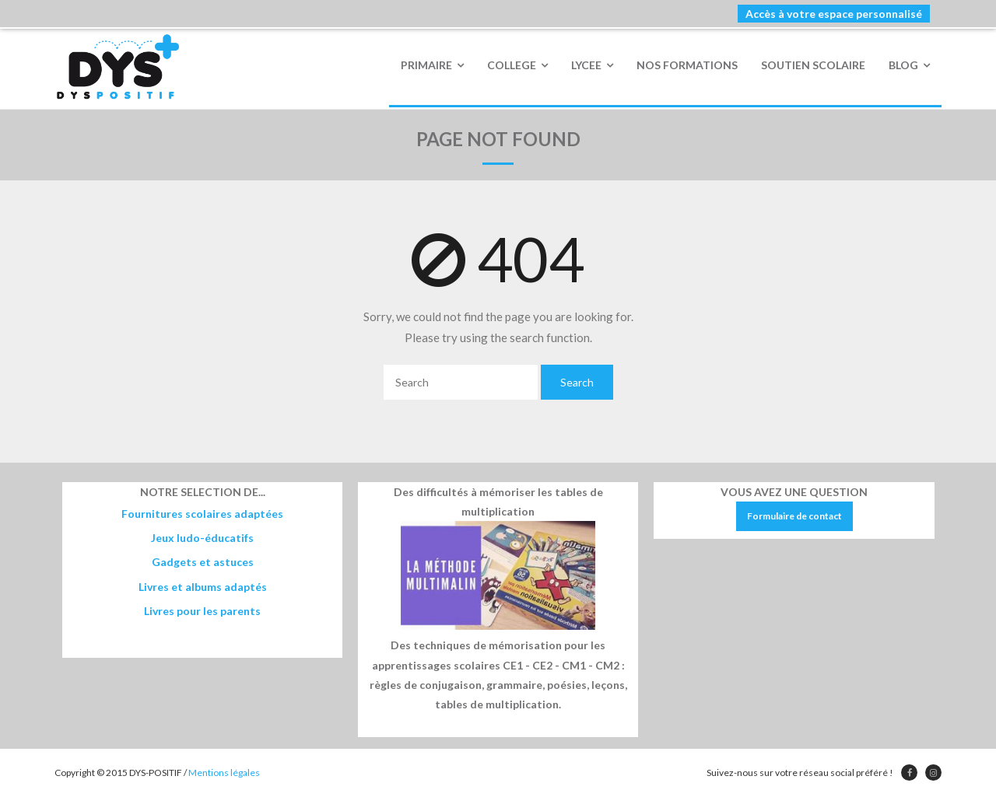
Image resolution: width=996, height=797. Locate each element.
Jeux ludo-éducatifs (202, 537)
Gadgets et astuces (203, 561)
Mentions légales (224, 772)
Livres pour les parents (202, 610)
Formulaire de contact (794, 516)
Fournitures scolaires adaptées (202, 513)
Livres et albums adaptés (203, 586)
